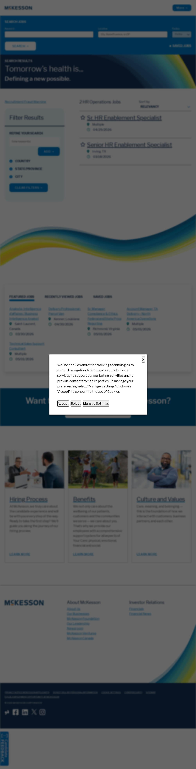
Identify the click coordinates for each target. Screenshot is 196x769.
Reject (76, 403)
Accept (63, 403)
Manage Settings (96, 403)
